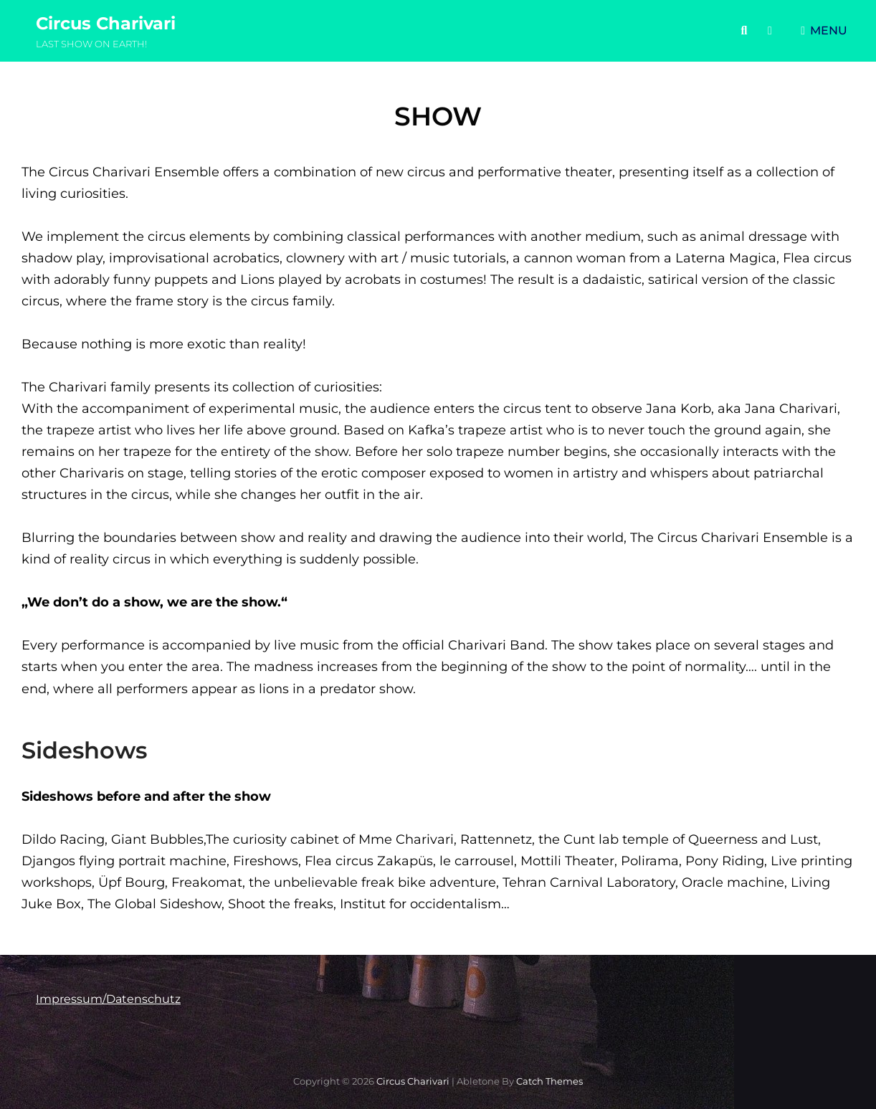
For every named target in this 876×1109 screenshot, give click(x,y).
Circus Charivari (106, 23)
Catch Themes (549, 1081)
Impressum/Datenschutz (108, 999)
